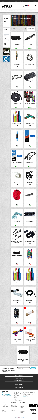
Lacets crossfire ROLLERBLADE (29, 64)
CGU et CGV (3, 405)
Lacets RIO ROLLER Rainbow (17, 339)
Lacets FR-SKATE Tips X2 (16, 44)
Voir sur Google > (25, 396)
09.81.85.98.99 (6, 394)
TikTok (35, 410)
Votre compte (22, 402)
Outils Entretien (6, 18)
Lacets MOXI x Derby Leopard (30, 123)
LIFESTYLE (31, 10)
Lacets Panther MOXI (17, 64)
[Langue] (28, 6)
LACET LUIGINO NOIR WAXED (17, 103)
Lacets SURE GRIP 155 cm (29, 300)
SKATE (6, 10)
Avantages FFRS (4, 407)
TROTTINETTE (10, 10)
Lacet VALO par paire (17, 182)
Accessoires (6, 16)
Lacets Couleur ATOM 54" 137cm (16, 123)
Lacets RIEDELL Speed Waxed (17, 300)
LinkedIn (35, 413)
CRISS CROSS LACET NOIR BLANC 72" (30, 103)
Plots (4, 20)
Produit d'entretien (5, 23)
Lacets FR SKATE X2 (17, 221)
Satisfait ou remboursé (14, 406)
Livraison (12, 404)
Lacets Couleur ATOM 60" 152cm (16, 280)
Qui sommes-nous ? (5, 406)
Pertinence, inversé (31, 29)
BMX (14, 10)
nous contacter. (8, 395)
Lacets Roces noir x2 (30, 182)
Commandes (21, 407)
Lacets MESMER (30, 44)
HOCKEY (17, 10)
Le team (3, 410)
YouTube (33, 410)
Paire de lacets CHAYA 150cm (30, 221)
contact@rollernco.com (18, 400)
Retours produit (22, 406)
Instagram (33, 413)
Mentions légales (4, 404)
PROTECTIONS (26, 10)
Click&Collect (13, 410)
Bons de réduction (22, 411)
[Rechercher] (19, 6)
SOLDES (35, 10)
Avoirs (21, 408)
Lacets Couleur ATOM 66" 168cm (29, 280)
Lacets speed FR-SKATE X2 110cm (30, 241)
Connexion (21, 412)
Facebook (31, 410)
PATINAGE (21, 10)
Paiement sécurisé (13, 405)
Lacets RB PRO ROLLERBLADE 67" (29, 162)
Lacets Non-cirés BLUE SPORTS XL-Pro (16, 162)
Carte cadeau (13, 407)
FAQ (3, 392)
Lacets (5, 21)
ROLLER (2, 10)
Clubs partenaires (4, 411)
